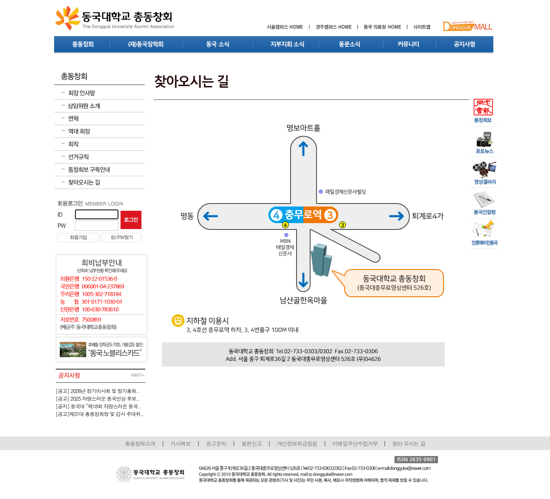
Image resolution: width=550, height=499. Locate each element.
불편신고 (252, 443)
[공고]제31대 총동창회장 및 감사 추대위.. (100, 413)
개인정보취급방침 (297, 443)
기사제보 (180, 443)
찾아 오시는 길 (408, 443)
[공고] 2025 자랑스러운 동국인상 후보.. (97, 398)
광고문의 (216, 443)
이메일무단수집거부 (355, 443)
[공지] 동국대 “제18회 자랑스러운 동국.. (98, 406)
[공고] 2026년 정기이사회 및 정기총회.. (97, 390)
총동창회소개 (140, 443)
